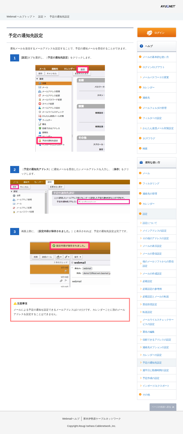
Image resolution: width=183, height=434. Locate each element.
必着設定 (147, 281)
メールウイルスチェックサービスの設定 (158, 322)
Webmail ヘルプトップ (19, 16)
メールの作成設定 (152, 273)
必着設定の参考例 (152, 288)
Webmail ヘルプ (31, 6)
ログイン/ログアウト (154, 67)
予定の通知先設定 (152, 362)
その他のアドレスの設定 (156, 238)
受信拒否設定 (150, 304)
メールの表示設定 (152, 246)
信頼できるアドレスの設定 (157, 339)
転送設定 (147, 312)
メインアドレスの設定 (154, 230)
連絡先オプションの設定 (156, 347)
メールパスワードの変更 (156, 77)
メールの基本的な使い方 (156, 57)
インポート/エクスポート (156, 385)
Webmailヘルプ (70, 418)
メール (146, 173)
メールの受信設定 (152, 253)
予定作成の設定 (151, 378)
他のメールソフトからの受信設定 (158, 263)
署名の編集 (149, 331)
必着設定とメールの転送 (156, 296)
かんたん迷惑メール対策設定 (158, 128)
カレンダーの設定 (152, 355)
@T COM (168, 6)
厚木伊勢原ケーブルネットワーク (102, 418)
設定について (150, 223)
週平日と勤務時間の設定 (156, 370)
